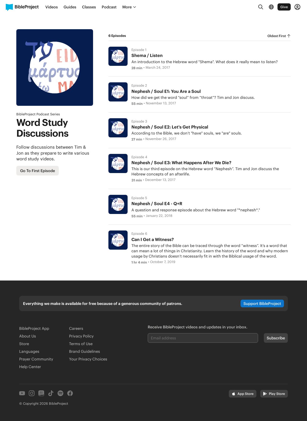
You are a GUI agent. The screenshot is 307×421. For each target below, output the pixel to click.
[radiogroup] (279, 36)
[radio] (279, 36)
